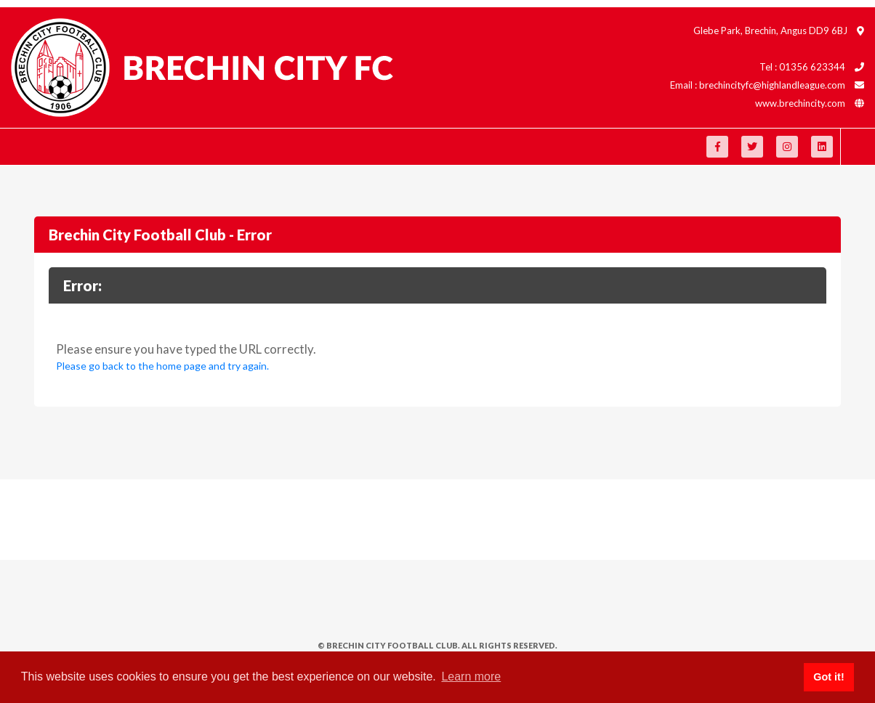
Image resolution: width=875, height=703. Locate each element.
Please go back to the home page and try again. (162, 365)
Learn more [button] (471, 676)
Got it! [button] (828, 677)
